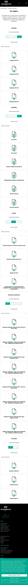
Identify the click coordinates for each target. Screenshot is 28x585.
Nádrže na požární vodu (5, 528)
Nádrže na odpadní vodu (5, 540)
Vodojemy (2, 541)
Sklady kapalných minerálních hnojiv (7, 550)
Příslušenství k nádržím (4, 527)
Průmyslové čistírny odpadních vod (6, 551)
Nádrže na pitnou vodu (4, 531)
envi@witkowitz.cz (5, 517)
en (19, 36)
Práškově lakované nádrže (5, 526)
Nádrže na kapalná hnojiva (5, 536)
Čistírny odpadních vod (4, 547)
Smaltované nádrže (4, 523)
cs (13, 36)
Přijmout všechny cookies (14, 575)
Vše (7, 36)
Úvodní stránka (4, 8)
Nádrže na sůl (3, 537)
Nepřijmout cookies (14, 581)
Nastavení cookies (14, 578)
